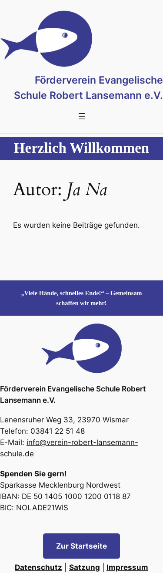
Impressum (127, 567)
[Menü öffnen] (82, 116)
